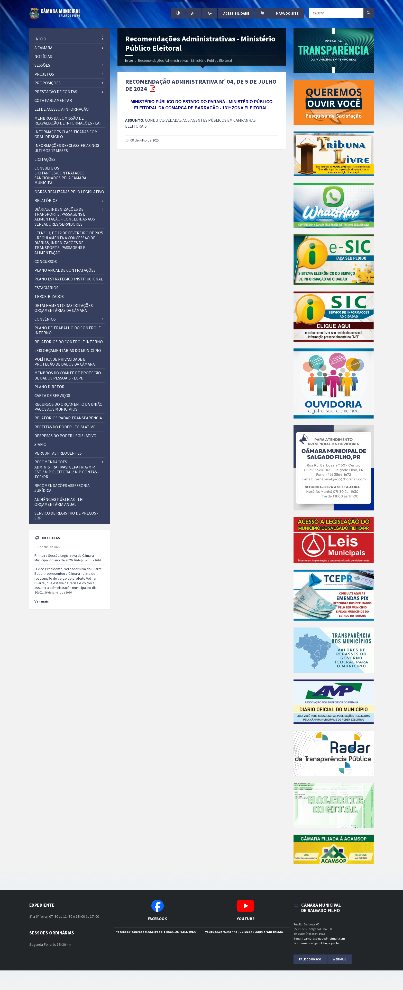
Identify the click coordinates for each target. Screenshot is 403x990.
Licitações (45, 159)
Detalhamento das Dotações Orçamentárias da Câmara (63, 308)
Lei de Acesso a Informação (61, 109)
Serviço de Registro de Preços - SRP (66, 515)
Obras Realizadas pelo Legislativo (69, 191)
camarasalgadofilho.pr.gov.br (319, 943)
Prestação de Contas (55, 91)
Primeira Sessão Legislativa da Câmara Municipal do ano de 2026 (64, 557)
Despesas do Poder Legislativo (65, 435)
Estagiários (46, 287)
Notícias (43, 56)
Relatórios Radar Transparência (68, 417)
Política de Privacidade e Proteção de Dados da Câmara (64, 362)
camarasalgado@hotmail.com (324, 938)
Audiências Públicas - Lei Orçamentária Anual (59, 502)
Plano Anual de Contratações (65, 270)
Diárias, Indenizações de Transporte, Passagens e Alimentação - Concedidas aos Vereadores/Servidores (64, 217)
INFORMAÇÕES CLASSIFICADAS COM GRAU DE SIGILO (66, 134)
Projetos (44, 74)
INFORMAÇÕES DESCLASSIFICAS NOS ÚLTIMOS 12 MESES (66, 148)
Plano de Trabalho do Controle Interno (67, 330)
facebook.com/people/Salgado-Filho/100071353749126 (156, 932)
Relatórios (46, 200)
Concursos (45, 261)
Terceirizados (49, 296)
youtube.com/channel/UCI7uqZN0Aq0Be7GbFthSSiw (244, 932)
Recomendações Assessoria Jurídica (62, 488)
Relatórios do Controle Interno (68, 341)
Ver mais (41, 601)
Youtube (245, 918)
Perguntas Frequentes (58, 453)
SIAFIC (40, 444)
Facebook (157, 918)
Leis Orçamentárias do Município (67, 350)
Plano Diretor (49, 386)
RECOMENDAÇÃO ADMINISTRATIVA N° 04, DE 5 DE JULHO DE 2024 (201, 85)
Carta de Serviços (52, 395)
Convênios (45, 319)
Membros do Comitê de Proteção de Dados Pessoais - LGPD (67, 375)
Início (129, 60)
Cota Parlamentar (53, 100)
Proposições (47, 82)
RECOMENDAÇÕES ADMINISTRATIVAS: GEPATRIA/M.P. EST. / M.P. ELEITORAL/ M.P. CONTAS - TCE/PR (66, 469)
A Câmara (43, 47)
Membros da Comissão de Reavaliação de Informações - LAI (67, 121)
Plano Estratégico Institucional (68, 278)
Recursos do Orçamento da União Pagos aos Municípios (68, 407)
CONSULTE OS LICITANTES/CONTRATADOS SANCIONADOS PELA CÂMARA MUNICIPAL (60, 175)
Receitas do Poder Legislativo (65, 426)
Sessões (42, 65)
